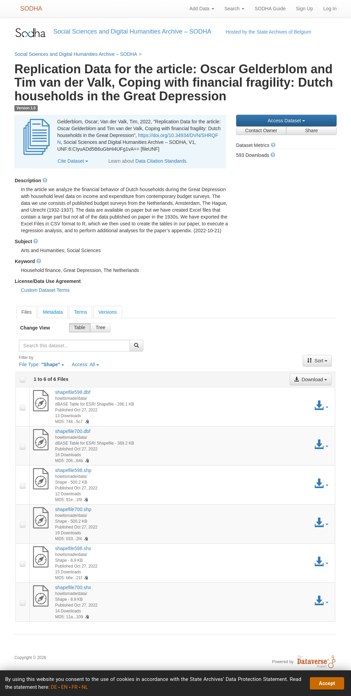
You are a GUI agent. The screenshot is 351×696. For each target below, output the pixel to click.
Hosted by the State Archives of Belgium (268, 32)
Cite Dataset (73, 161)
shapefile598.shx (73, 548)
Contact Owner (261, 130)
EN (64, 687)
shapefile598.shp (73, 470)
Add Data (201, 8)
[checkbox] (22, 379)
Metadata (53, 312)
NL (85, 687)
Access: (85, 364)
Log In (330, 8)
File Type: (41, 364)
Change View (35, 328)
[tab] (26, 312)
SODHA (31, 8)
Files (27, 312)
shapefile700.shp (73, 509)
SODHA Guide (270, 8)
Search (234, 8)
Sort (317, 360)
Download (310, 379)
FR (75, 687)
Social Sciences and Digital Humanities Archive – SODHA (75, 54)
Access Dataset (286, 120)
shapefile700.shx (73, 587)
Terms (80, 312)
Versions (107, 312)
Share (311, 130)
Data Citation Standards (160, 161)
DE (54, 687)
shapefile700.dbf (72, 431)
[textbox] (74, 345)
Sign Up (304, 8)
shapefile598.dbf (72, 392)
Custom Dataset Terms (45, 290)
